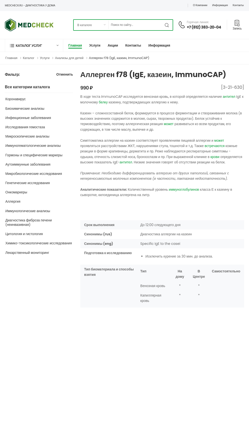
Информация (220, 5)
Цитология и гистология (24, 233)
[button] (34, 45)
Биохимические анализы (24, 108)
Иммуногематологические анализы (33, 145)
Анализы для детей (69, 58)
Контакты (238, 5)
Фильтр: (12, 74)
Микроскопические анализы (27, 136)
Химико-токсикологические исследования (38, 243)
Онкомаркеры (16, 192)
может (168, 123)
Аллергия (12, 201)
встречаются (215, 145)
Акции (113, 45)
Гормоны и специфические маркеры (33, 155)
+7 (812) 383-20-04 (204, 27)
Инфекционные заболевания (28, 117)
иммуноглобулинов (184, 189)
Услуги (94, 45)
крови (214, 156)
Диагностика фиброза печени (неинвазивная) (28, 222)
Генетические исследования (27, 182)
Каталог (28, 58)
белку (103, 102)
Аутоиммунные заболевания (27, 164)
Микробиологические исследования (33, 173)
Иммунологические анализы (27, 211)
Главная (75, 45)
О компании (200, 5)
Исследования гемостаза (25, 127)
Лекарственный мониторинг (27, 252)
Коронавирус (15, 99)
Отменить (64, 75)
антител (229, 96)
